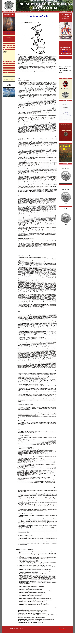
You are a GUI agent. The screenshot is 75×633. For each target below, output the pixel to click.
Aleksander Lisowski (63, 74)
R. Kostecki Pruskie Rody (8, 58)
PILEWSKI (5, 51)
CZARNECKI (5, 53)
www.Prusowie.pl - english (63, 11)
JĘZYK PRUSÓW (9, 68)
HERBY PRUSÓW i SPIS (9, 47)
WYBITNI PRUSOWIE (9, 45)
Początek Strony (63, 628)
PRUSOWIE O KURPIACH (9, 61)
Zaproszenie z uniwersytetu (64, 64)
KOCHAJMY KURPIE (65, 42)
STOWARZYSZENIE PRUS (28, 11)
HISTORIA (9, 43)
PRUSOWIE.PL (11, 11)
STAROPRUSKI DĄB (65, 18)
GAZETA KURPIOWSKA (65, 51)
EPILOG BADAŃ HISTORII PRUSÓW (9, 15)
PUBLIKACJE (9, 65)
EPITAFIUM (61, 59)
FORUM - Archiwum (8, 72)
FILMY (9, 70)
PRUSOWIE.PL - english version (19, 11)
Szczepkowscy (6, 59)
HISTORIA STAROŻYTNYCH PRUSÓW (9, 32)
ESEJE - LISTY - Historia (9, 63)
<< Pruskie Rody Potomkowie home (22, 12)
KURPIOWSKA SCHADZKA (65, 49)
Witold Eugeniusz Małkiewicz (65, 70)
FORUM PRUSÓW (5, 11)
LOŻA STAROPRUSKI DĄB (65, 20)
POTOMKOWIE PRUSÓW (8, 49)
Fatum (60, 72)
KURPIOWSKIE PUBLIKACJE (65, 47)
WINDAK (4, 52)
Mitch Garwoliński (63, 68)
